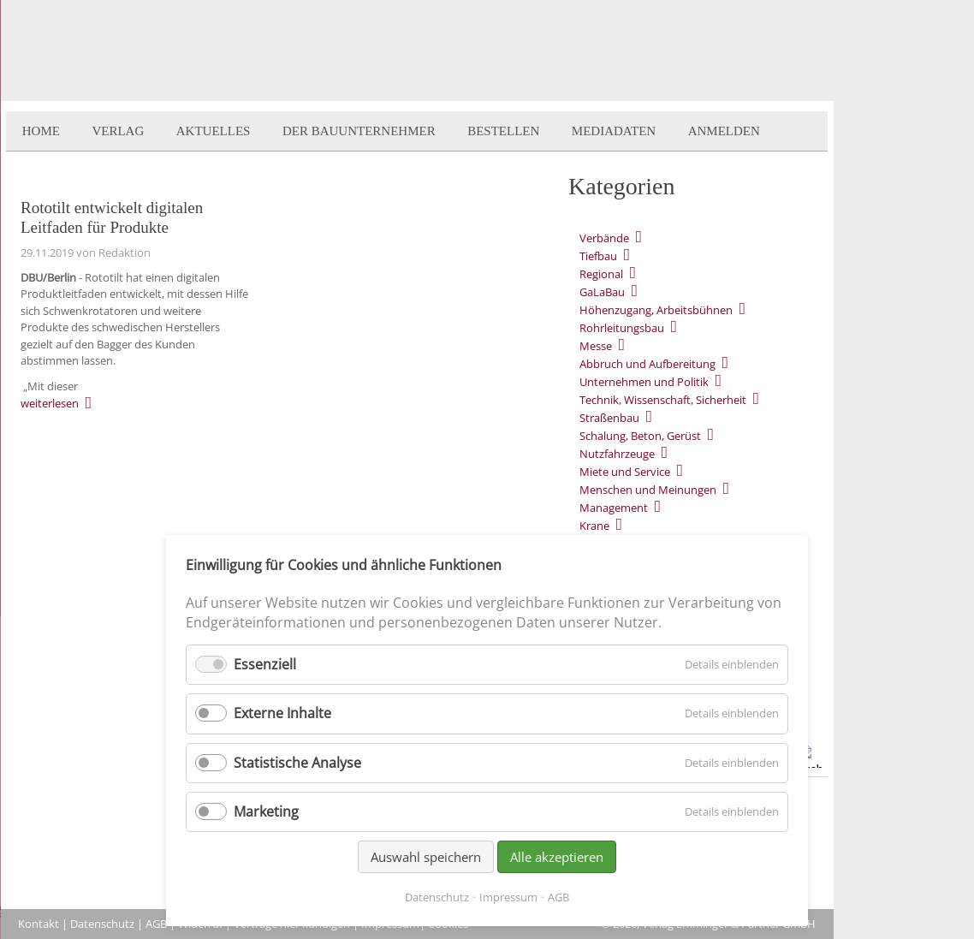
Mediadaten (614, 131)
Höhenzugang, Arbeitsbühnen (656, 310)
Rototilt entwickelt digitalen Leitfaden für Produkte (112, 217)
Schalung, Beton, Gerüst (640, 435)
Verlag (118, 131)
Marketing (266, 811)
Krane (594, 525)
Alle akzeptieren (556, 856)
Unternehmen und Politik (644, 381)
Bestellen (503, 131)
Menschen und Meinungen (647, 489)
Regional (601, 274)
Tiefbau (598, 256)
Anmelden (724, 131)
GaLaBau (602, 292)
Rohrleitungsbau (621, 328)
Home (41, 131)
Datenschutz (102, 923)
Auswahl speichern (426, 856)
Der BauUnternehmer (359, 131)
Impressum (508, 897)
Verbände (604, 238)
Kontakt (38, 923)
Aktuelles (213, 131)
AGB (156, 923)
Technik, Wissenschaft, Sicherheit (662, 399)
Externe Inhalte (282, 713)
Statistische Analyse (297, 762)
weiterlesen (50, 403)
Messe (595, 346)
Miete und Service (624, 471)
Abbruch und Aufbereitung (647, 363)
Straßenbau (609, 417)
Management (613, 507)
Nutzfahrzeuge (617, 453)
